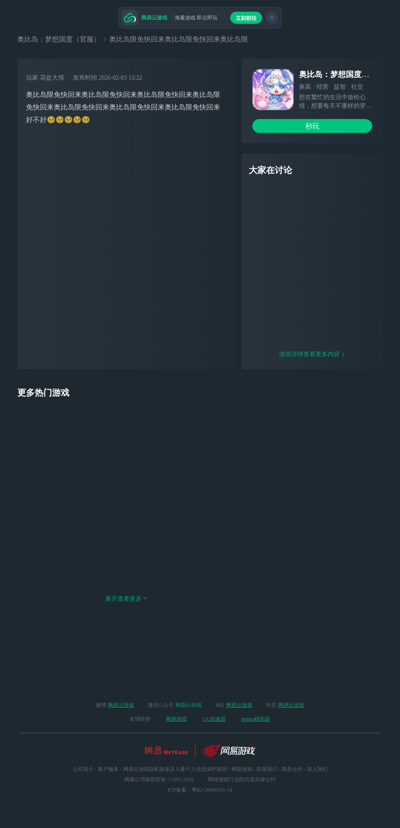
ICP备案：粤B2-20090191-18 (200, 790)
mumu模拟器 (255, 719)
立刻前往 (246, 18)
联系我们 (267, 769)
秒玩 (312, 126)
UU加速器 (213, 719)
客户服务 (108, 769)
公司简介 (83, 769)
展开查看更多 (126, 654)
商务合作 (292, 769)
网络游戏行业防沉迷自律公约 (242, 779)
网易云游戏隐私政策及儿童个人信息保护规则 (175, 769)
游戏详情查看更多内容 (312, 409)
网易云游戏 (121, 705)
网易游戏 (176, 719)
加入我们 (317, 769)
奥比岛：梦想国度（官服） (59, 39)
